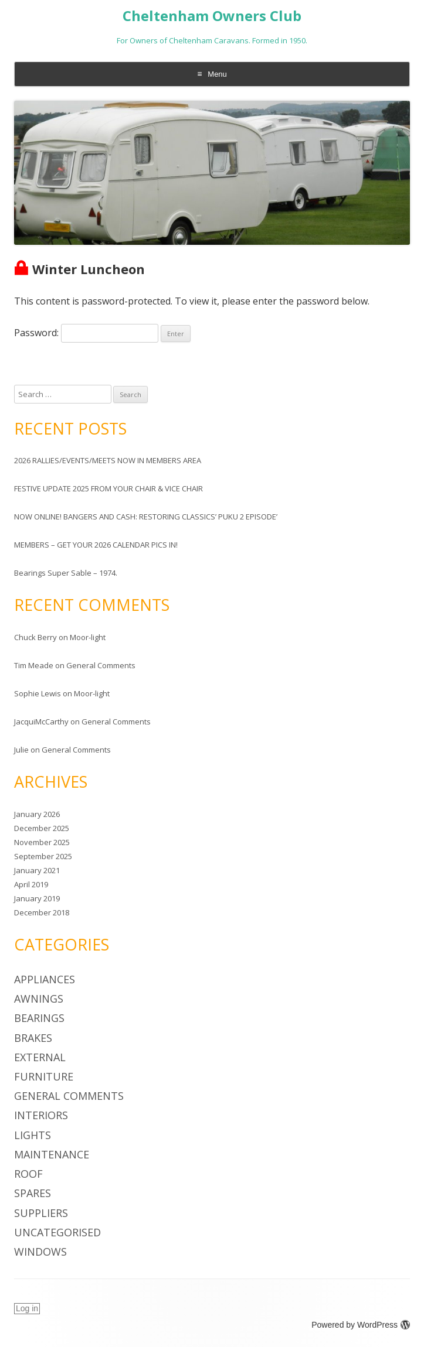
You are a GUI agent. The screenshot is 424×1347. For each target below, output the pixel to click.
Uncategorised (57, 1232)
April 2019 (31, 884)
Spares (32, 1193)
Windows (40, 1252)
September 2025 (43, 856)
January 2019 (37, 898)
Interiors (41, 1115)
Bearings (39, 1018)
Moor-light (88, 637)
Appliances (44, 979)
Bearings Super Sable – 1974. (65, 572)
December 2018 (41, 912)
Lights (32, 1135)
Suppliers (41, 1213)
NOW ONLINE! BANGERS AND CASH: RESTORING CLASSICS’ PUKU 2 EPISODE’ (145, 516)
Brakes (33, 1038)
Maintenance (51, 1154)
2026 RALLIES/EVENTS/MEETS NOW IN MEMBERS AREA (107, 460)
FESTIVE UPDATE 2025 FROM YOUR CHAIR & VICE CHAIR (108, 488)
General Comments (100, 665)
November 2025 (42, 842)
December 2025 (41, 828)
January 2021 (37, 870)
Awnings (38, 999)
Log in (27, 1308)
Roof (28, 1174)
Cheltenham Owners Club (212, 16)
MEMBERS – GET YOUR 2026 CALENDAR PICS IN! (96, 544)
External (40, 1057)
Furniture (43, 1076)
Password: (86, 332)
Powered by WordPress (360, 1324)
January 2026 (37, 814)
